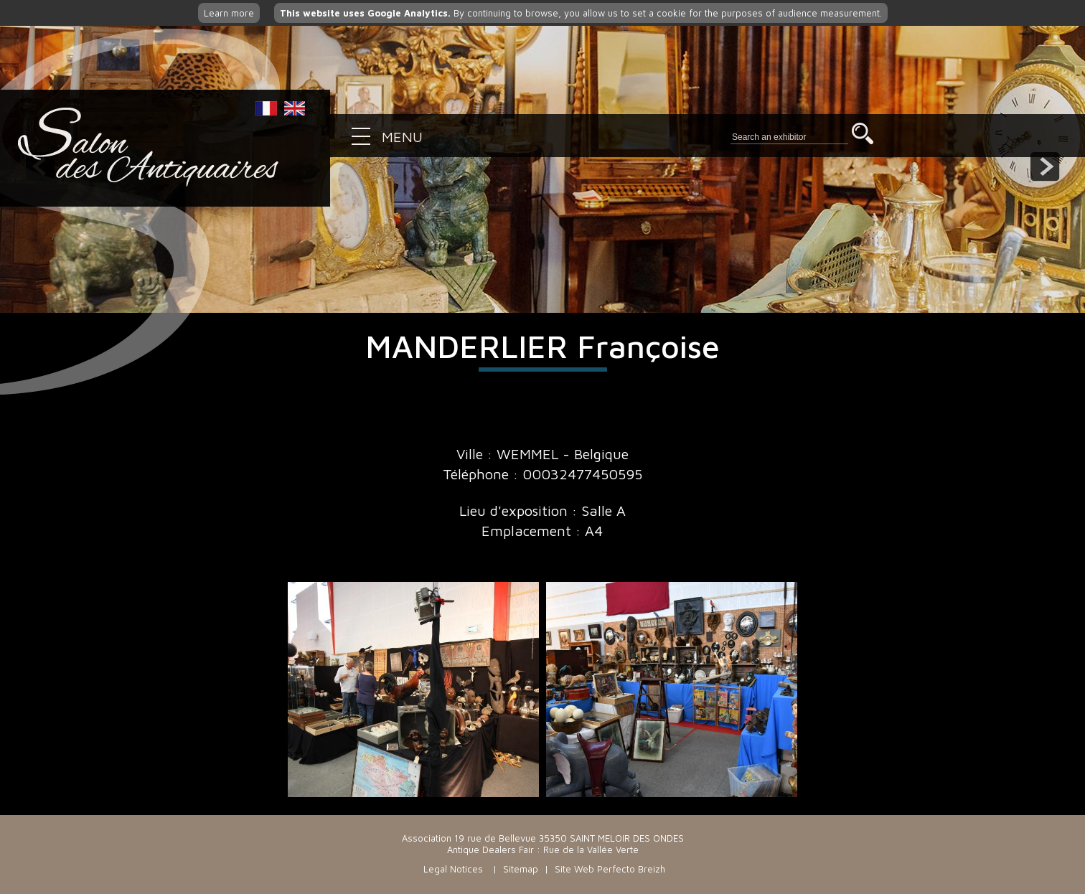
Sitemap (520, 869)
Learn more (229, 13)
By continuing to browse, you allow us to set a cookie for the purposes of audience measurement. (581, 13)
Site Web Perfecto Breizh (610, 869)
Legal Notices (453, 869)
